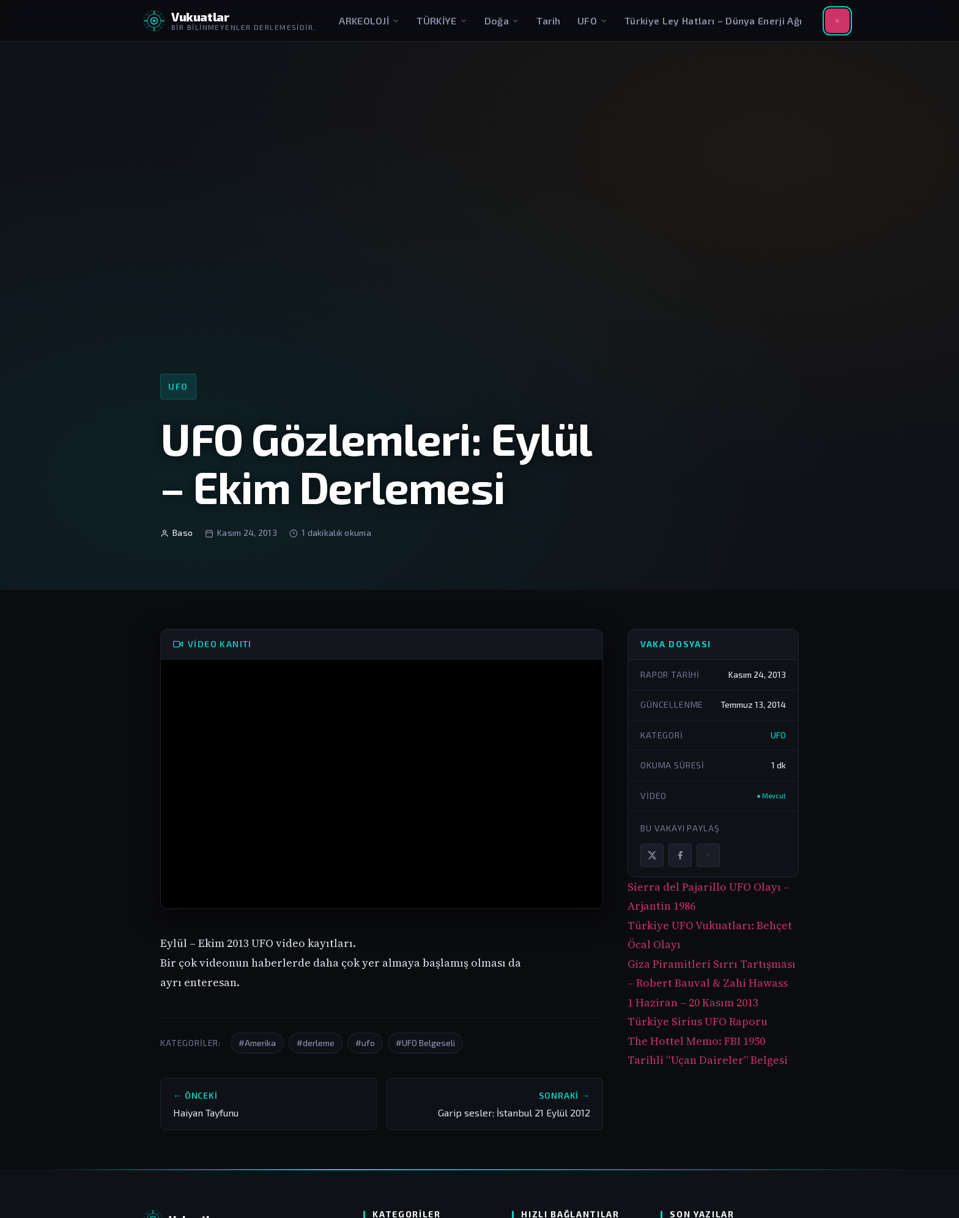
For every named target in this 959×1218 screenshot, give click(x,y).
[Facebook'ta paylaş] (680, 855)
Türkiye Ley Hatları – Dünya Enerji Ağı (713, 20)
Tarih (548, 20)
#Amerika (257, 1043)
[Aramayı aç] (837, 21)
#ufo (365, 1043)
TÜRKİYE (442, 20)
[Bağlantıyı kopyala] (708, 855)
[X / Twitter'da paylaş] (652, 855)
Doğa (502, 20)
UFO (592, 20)
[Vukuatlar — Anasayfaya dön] (229, 21)
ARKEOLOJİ (369, 20)
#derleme (316, 1043)
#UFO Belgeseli (425, 1043)
